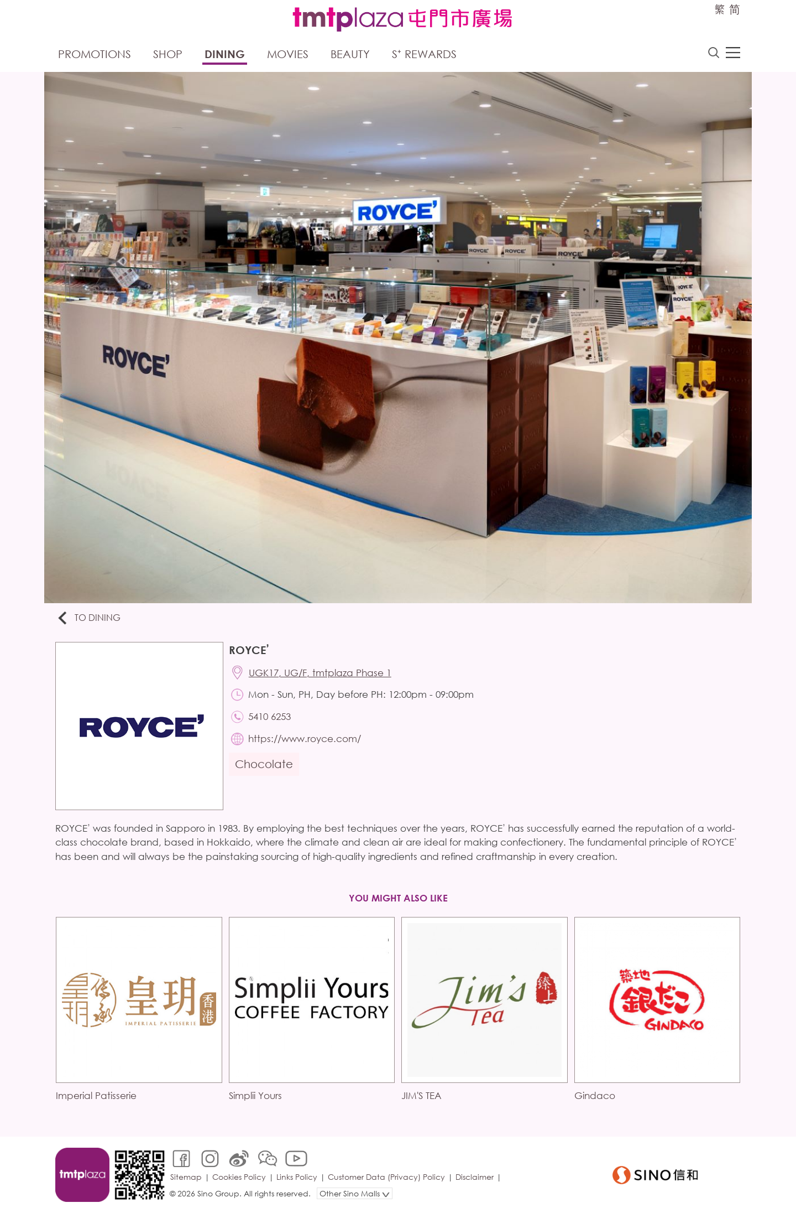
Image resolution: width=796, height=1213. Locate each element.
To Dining (88, 618)
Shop (167, 54)
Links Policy (296, 1176)
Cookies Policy (239, 1176)
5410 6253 (269, 716)
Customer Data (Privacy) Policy (386, 1176)
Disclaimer (474, 1176)
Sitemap (186, 1176)
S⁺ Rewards (424, 54)
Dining (225, 54)
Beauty (350, 54)
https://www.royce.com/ (304, 738)
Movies (287, 54)
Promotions (94, 54)
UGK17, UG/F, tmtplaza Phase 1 (320, 672)
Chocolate (264, 764)
